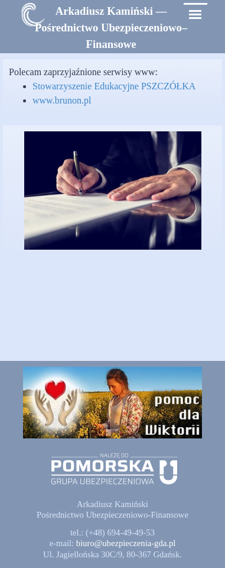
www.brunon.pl (61, 100)
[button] (126, 543)
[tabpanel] (111, 28)
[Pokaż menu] (195, 14)
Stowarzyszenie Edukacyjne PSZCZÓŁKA (113, 86)
